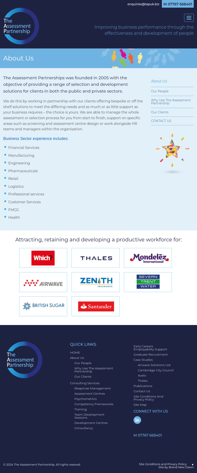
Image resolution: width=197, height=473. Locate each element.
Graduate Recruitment (151, 354)
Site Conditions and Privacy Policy (148, 397)
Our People (160, 91)
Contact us (142, 391)
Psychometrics (85, 399)
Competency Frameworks (93, 404)
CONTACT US (161, 121)
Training (80, 409)
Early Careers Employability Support (150, 347)
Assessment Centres (89, 394)
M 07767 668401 (177, 4)
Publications (143, 386)
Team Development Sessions (89, 416)
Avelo (142, 375)
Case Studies (143, 360)
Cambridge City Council (156, 370)
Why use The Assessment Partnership (171, 101)
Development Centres (91, 423)
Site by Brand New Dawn (176, 467)
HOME (75, 352)
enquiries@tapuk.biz (143, 4)
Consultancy (83, 428)
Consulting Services (84, 383)
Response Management (92, 388)
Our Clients (159, 112)
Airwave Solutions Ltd (154, 365)
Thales (142, 381)
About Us (77, 358)
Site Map (140, 405)
